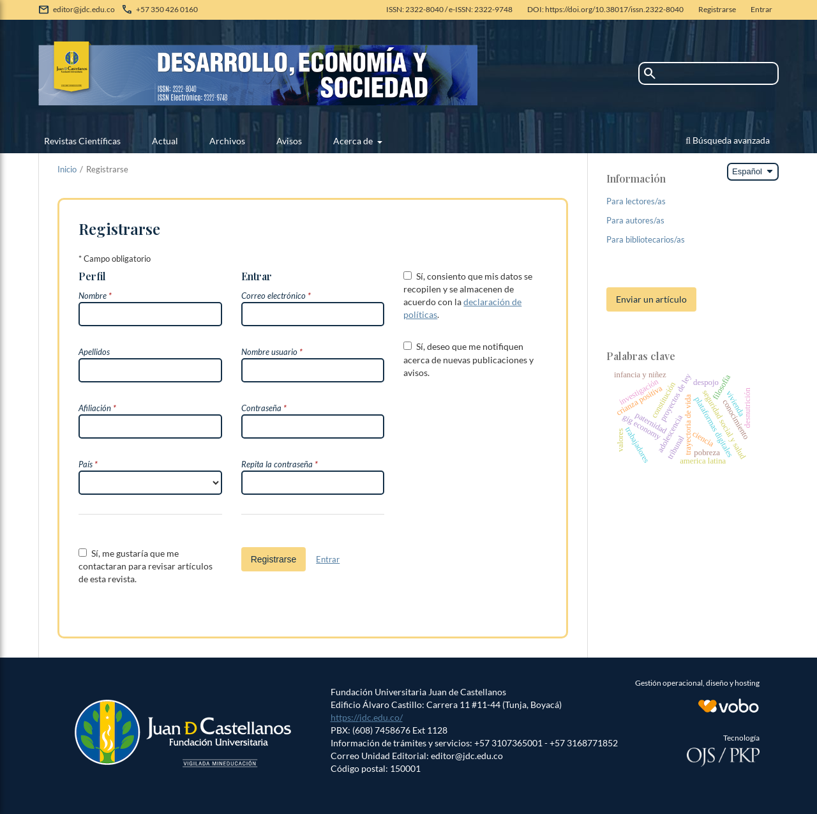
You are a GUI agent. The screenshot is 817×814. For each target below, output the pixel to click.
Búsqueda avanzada (728, 140)
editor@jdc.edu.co (84, 9)
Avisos (289, 140)
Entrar (761, 9)
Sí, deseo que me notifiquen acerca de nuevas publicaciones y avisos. (468, 359)
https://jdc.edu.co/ (367, 717)
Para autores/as (635, 220)
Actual (165, 140)
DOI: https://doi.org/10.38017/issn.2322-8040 (605, 9)
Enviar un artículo (651, 299)
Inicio (67, 169)
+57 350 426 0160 (167, 9)
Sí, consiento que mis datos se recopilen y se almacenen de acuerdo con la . (467, 295)
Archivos (227, 140)
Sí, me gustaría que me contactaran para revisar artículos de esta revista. (146, 566)
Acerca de (354, 140)
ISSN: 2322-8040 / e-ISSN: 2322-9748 (449, 9)
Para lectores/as (636, 201)
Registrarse (717, 9)
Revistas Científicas (82, 140)
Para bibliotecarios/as (645, 239)
